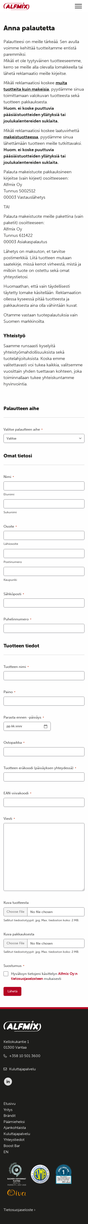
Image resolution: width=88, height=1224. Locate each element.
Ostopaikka (14, 742)
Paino (9, 692)
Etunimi (9, 494)
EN (6, 1152)
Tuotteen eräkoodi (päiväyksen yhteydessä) (40, 768)
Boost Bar (12, 1145)
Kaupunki (10, 580)
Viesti (9, 818)
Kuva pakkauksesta (19, 934)
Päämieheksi (14, 1121)
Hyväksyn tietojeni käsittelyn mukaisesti (44, 976)
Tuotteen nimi (16, 667)
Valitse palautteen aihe (23, 429)
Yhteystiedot (14, 1139)
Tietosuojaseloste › (19, 1210)
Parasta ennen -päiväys (24, 717)
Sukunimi (10, 512)
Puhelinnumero (17, 619)
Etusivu (9, 1103)
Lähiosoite (11, 543)
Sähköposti (14, 594)
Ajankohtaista (15, 1127)
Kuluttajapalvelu (22, 1069)
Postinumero (13, 562)
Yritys (8, 1109)
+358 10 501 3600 (24, 1056)
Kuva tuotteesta (16, 903)
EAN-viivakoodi (17, 793)
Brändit (9, 1115)
